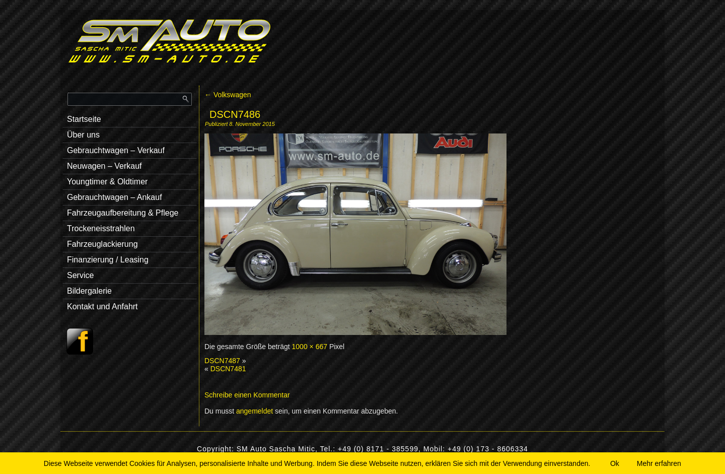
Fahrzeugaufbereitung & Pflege (122, 213)
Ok (614, 463)
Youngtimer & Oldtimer (107, 181)
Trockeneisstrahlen (101, 228)
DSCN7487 (222, 361)
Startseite (84, 119)
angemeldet (254, 411)
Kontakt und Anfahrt (102, 306)
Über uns (83, 134)
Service (80, 275)
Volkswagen (227, 95)
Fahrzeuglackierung (102, 244)
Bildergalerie (89, 291)
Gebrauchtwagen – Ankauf (114, 197)
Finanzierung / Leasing (108, 259)
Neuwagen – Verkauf (104, 166)
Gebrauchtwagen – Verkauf (116, 150)
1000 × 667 (309, 347)
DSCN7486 (234, 114)
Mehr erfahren (659, 463)
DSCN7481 (228, 369)
